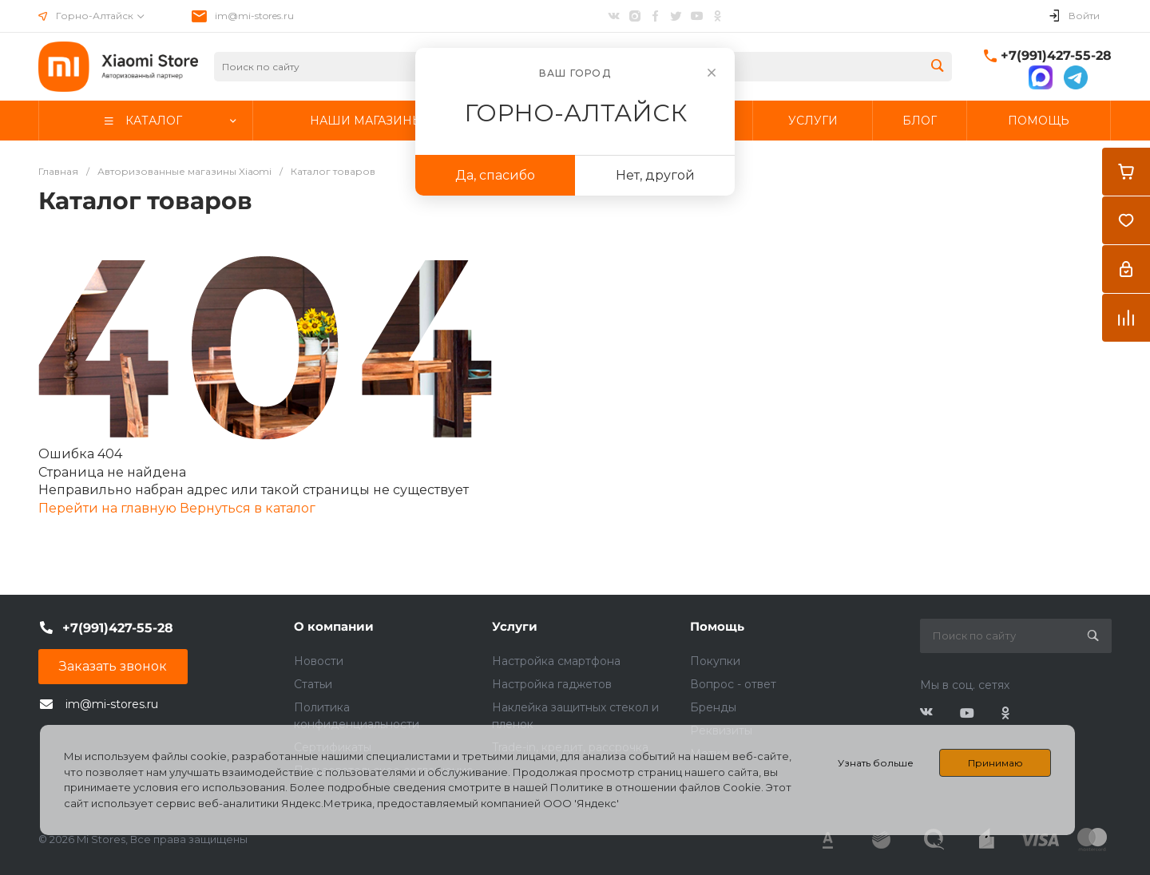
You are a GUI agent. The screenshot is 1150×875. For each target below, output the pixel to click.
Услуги (514, 626)
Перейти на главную (109, 508)
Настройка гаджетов (552, 684)
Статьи (313, 684)
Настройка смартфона (556, 661)
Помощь (717, 626)
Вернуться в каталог (247, 508)
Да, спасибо (495, 175)
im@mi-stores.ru (254, 16)
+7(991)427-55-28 (1056, 55)
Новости (318, 661)
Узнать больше (876, 763)
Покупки (715, 661)
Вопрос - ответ (733, 684)
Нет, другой (655, 175)
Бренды (713, 707)
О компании (334, 626)
